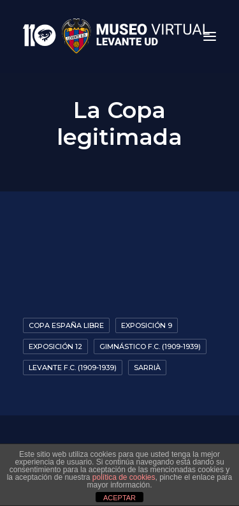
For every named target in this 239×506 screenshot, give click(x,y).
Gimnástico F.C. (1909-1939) (150, 346)
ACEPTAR (119, 498)
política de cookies (124, 477)
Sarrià (147, 367)
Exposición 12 (55, 346)
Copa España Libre (66, 325)
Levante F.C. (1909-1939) (73, 367)
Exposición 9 (146, 325)
